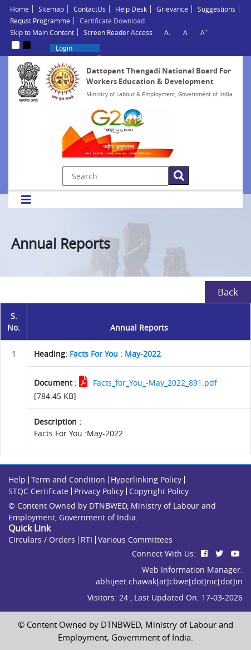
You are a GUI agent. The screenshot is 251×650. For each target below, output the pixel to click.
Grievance (172, 8)
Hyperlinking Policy (146, 479)
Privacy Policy (99, 491)
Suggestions (216, 8)
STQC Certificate (38, 491)
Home (19, 8)
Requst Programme (40, 20)
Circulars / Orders (41, 539)
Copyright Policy (159, 491)
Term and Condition (68, 479)
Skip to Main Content (42, 32)
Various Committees (135, 539)
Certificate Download (112, 20)
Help (17, 479)
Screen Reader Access (117, 32)
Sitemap (51, 8)
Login (64, 47)
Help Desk (131, 8)
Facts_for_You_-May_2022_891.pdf (155, 382)
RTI (86, 539)
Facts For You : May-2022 (115, 353)
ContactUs (89, 8)
